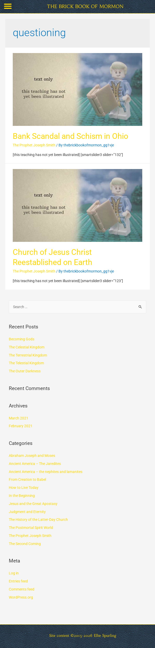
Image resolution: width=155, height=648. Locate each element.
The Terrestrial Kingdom (28, 355)
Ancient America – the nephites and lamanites (45, 472)
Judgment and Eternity (27, 512)
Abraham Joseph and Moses (32, 455)
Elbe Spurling (105, 635)
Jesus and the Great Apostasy (33, 504)
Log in (14, 573)
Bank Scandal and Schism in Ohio (70, 136)
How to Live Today (23, 487)
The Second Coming (25, 544)
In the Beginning (22, 496)
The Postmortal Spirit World (31, 528)
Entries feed (18, 581)
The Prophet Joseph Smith (34, 145)
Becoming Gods (21, 339)
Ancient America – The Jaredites (35, 464)
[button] (8, 6)
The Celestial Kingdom (26, 347)
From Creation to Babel (27, 479)
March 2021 (18, 418)
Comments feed (21, 589)
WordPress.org (21, 597)
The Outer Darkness (25, 371)
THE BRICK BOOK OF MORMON (85, 6)
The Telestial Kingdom (26, 363)
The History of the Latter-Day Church (38, 519)
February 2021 (21, 426)
